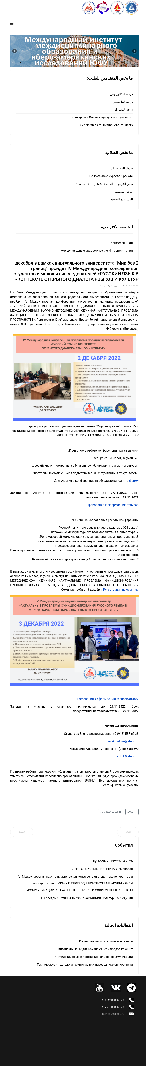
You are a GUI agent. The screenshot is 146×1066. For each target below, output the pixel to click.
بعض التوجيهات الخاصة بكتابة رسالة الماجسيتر (104, 184)
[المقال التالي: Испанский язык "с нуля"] (128, 832)
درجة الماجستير (123, 102)
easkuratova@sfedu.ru (123, 741)
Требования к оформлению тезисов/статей (108, 699)
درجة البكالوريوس (121, 94)
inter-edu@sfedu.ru (113, 1013)
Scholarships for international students (106, 125)
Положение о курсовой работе (111, 176)
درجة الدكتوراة (123, 109)
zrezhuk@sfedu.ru (126, 756)
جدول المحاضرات (121, 168)
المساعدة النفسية (121, 199)
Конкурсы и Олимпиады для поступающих (102, 117)
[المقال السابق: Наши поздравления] (21, 832)
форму (134, 481)
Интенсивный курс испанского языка (106, 941)
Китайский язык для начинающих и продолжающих (95, 949)
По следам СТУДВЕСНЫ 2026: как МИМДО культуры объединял (87, 898)
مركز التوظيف (123, 191)
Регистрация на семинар (121, 589)
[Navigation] (11, 24)
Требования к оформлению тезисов (113, 505)
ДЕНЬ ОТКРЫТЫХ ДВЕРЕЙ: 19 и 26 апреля (102, 869)
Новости (134, 285)
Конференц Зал (122, 243)
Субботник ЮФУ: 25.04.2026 (113, 861)
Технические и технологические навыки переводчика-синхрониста (85, 964)
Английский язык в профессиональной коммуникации (94, 957)
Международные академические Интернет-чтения (97, 250)
